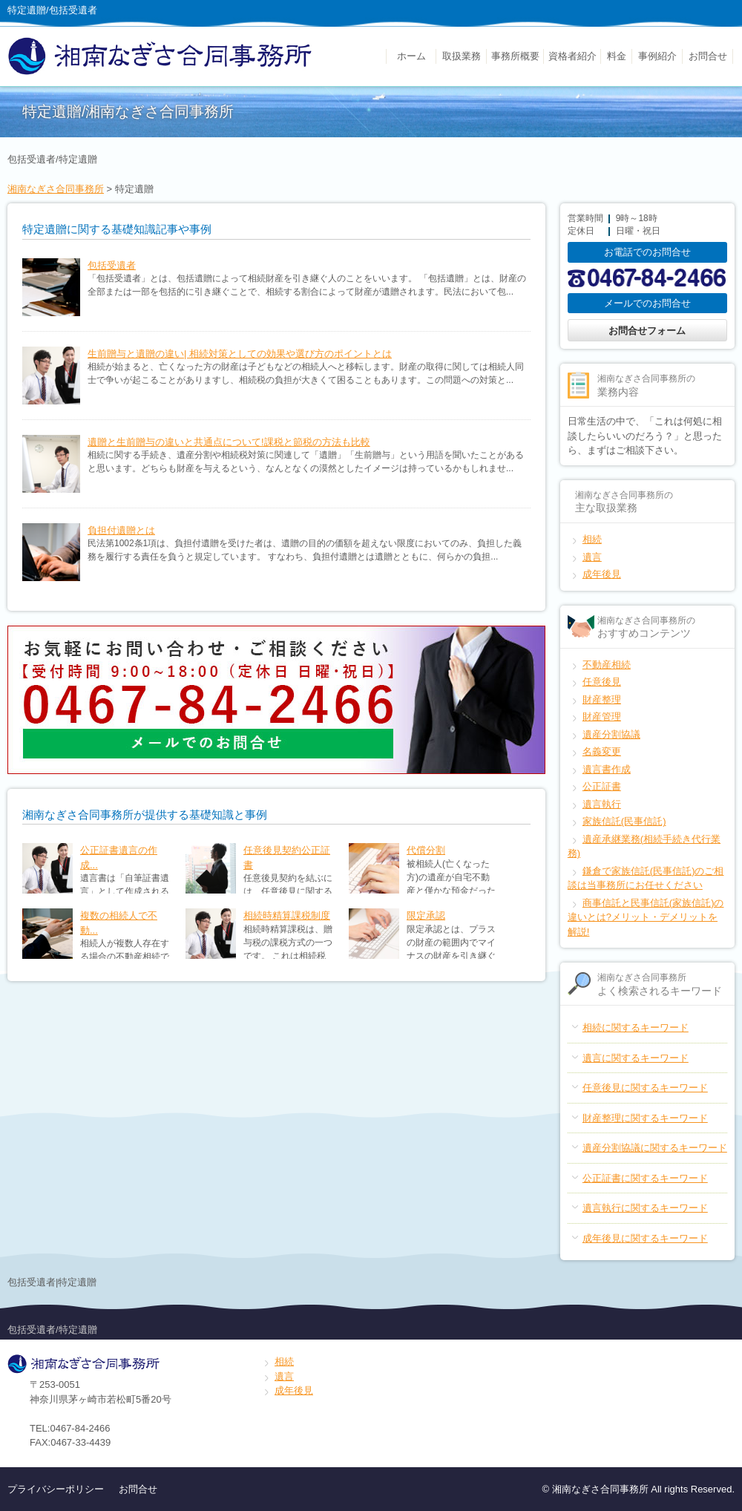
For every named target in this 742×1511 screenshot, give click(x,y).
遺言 (592, 557)
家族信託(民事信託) (624, 821)
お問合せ (708, 56)
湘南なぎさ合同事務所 (55, 188)
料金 (616, 56)
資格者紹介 (572, 56)
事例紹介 (657, 56)
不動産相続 (606, 664)
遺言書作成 (606, 769)
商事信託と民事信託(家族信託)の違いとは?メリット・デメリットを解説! (646, 917)
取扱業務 (461, 56)
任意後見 (601, 681)
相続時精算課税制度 (286, 915)
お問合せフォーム (647, 330)
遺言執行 (601, 804)
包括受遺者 (112, 265)
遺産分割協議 (611, 734)
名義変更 (601, 751)
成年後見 (601, 574)
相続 (592, 539)
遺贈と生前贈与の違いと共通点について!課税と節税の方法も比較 (229, 442)
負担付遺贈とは (121, 530)
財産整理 (601, 699)
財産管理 (601, 716)
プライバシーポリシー (55, 1489)
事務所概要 (515, 56)
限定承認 (426, 915)
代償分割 (426, 850)
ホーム (411, 56)
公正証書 (601, 786)
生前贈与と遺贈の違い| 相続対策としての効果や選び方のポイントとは (240, 353)
